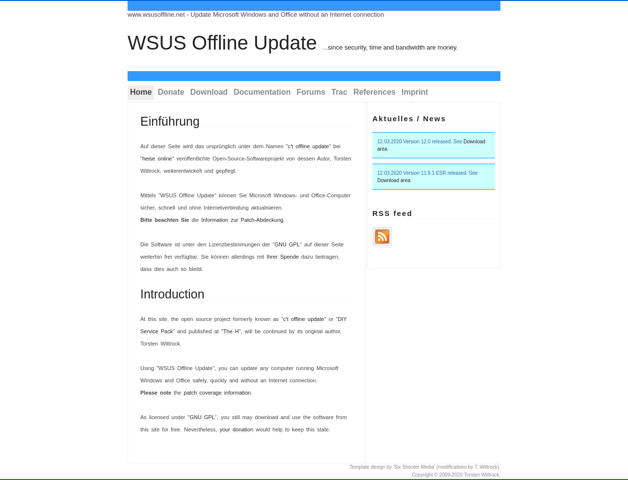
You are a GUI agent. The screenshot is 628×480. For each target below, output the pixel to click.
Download (209, 92)
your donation (237, 429)
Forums (311, 92)
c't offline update (308, 146)
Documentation (262, 92)
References (374, 92)
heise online (157, 158)
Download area (393, 180)
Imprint (414, 92)
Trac (339, 92)
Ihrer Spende (282, 257)
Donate (170, 92)
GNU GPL (287, 244)
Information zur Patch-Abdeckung (242, 220)
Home (141, 92)
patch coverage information (217, 393)
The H (231, 331)
